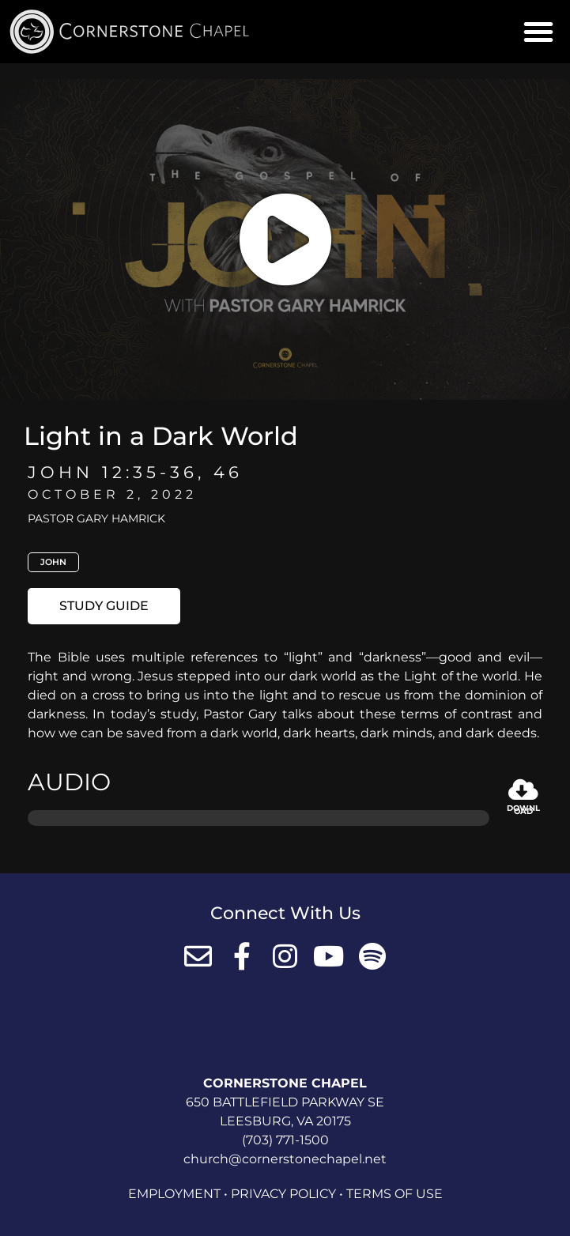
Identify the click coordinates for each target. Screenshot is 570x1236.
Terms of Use (394, 1193)
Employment (174, 1193)
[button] (538, 31)
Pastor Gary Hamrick (96, 518)
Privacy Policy (283, 1193)
